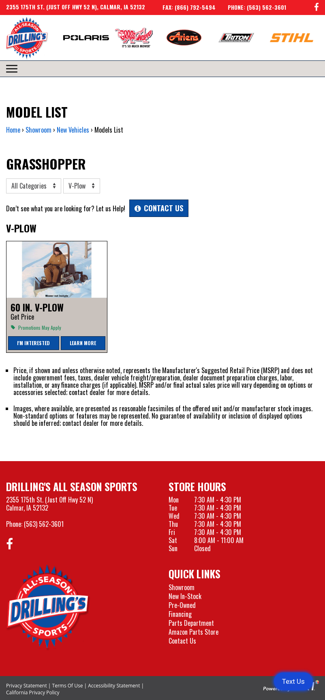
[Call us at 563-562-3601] (251, 7)
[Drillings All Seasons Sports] (48, 607)
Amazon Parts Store (193, 632)
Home (13, 130)
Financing (180, 614)
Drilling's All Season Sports (71, 486)
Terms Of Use (67, 685)
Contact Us (182, 641)
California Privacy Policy (33, 692)
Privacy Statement (26, 685)
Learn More (83, 342)
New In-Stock (185, 596)
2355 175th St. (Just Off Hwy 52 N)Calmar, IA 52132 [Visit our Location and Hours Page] (49, 504)
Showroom (182, 587)
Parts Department (191, 623)
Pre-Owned (182, 605)
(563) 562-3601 (44, 524)
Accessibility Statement (114, 685)
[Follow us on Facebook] (316, 7)
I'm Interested (33, 342)
